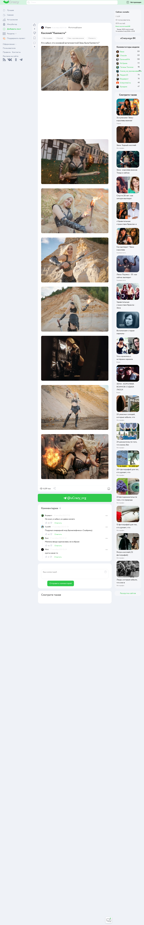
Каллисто (92, 38)
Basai (46, 538)
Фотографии (48, 38)
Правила (7, 52)
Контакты (16, 52)
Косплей (60, 38)
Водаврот (48, 515)
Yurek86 (48, 527)
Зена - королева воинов (76, 38)
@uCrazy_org (74, 498)
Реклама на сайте (10, 56)
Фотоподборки (75, 27)
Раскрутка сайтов (128, 593)
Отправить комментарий (60, 583)
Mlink (47, 549)
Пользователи (9, 48)
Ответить (58, 523)
